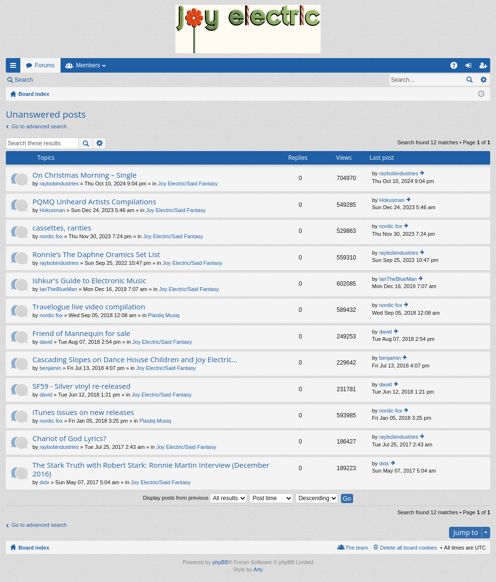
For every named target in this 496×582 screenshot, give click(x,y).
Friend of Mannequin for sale (81, 333)
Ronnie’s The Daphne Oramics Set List (96, 254)
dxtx (44, 482)
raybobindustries (59, 183)
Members (88, 65)
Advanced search (483, 80)
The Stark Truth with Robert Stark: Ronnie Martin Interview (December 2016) (150, 469)
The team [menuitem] (356, 548)
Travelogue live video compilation (88, 306)
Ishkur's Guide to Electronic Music (89, 280)
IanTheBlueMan (59, 289)
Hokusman (52, 210)
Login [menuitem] (470, 67)
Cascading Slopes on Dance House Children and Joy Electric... (134, 359)
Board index (33, 548)
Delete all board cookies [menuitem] (408, 548)
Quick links (15, 67)
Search (24, 80)
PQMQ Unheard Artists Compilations (94, 201)
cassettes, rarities (61, 227)
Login (54, 80)
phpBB (220, 562)
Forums (45, 65)
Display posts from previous (195, 498)
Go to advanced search (39, 126)
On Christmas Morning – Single (84, 175)
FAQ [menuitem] (457, 67)
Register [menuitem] (485, 67)
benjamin (51, 368)
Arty (258, 569)
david (46, 342)
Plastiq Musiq (163, 315)
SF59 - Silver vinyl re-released (81, 386)
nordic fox (51, 236)
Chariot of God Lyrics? (69, 438)
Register (86, 80)
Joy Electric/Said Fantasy (188, 183)
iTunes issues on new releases (83, 412)
